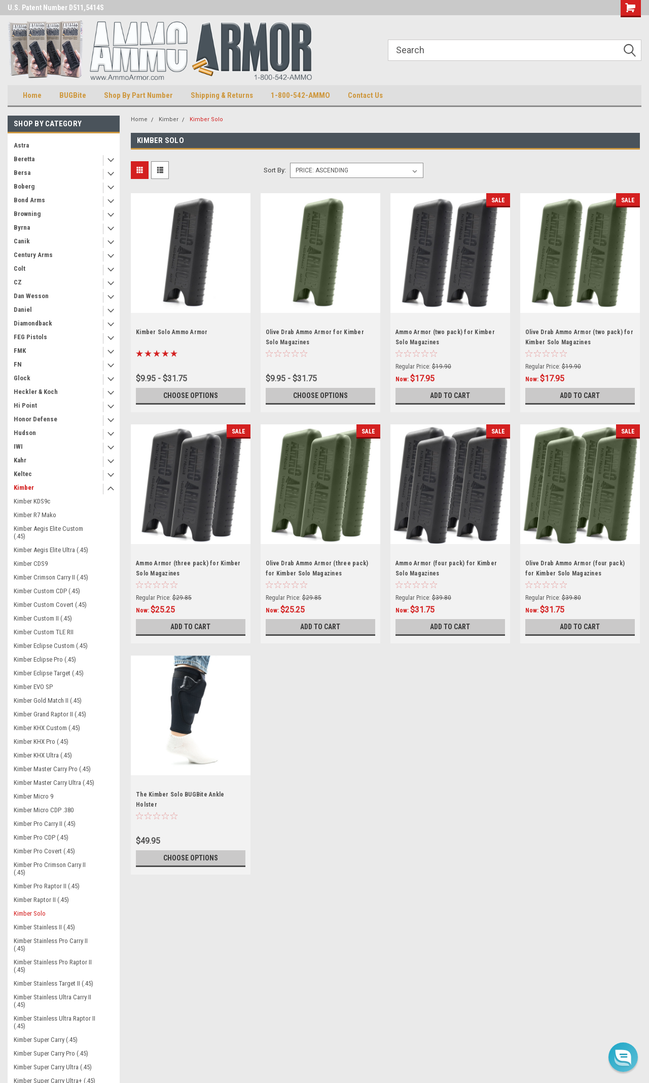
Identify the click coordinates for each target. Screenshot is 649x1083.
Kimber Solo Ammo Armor (172, 332)
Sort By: (275, 170)
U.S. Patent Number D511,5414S (56, 8)
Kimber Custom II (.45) (43, 618)
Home (32, 95)
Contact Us (365, 95)
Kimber (24, 487)
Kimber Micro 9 (33, 796)
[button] (623, 1057)
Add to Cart (450, 395)
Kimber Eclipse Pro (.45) (45, 659)
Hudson (25, 433)
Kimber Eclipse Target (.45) (49, 673)
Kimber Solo (30, 913)
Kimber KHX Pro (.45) (41, 741)
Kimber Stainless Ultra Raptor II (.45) (54, 1022)
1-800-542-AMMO (300, 95)
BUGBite (72, 95)
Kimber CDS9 (31, 563)
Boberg (24, 186)
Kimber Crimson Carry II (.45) (51, 577)
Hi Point (25, 405)
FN (18, 364)
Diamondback (33, 323)
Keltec (23, 474)
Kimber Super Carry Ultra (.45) (53, 1067)
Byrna (22, 227)
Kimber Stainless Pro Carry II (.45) (51, 944)
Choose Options (190, 395)
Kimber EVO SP (33, 687)
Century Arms (33, 255)
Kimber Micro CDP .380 (44, 810)
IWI (18, 446)
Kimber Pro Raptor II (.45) (47, 886)
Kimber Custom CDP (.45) (47, 591)
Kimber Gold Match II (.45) (48, 700)
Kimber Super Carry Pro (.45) (51, 1053)
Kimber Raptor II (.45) (41, 900)
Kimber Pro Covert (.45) (44, 851)
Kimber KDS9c (32, 501)
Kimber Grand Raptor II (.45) (50, 714)
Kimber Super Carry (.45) (46, 1039)
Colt (19, 268)
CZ (18, 282)
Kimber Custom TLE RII (44, 632)
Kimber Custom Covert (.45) (50, 604)
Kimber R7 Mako (35, 515)
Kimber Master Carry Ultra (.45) (54, 782)
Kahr (20, 460)
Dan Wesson (31, 296)
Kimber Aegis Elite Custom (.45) (48, 532)
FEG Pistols (30, 337)
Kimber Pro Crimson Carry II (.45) (50, 868)
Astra (21, 145)
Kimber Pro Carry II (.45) (45, 823)
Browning (27, 214)
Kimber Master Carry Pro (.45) (52, 769)
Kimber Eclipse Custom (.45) (51, 645)
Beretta (24, 159)
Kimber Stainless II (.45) (44, 927)
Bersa (22, 172)
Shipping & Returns (222, 95)
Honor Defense (35, 419)
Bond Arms (29, 200)
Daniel (23, 309)
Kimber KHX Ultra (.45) (43, 755)
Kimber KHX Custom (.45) (47, 728)
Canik (22, 241)
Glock (22, 378)
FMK (20, 350)
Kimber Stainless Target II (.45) (53, 983)
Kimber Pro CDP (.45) (41, 837)
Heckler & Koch (36, 391)
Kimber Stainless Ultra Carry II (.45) (52, 1000)
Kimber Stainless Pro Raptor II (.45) (53, 965)
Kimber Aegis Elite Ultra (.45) (51, 550)
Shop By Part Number (138, 95)
